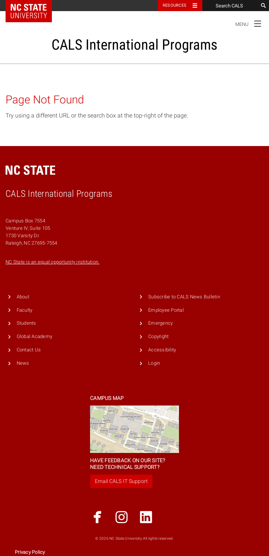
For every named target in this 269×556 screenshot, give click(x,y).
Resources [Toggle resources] (174, 5)
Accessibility (162, 350)
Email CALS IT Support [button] (121, 481)
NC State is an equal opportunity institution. (52, 262)
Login (154, 363)
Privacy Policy (30, 552)
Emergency (160, 323)
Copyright (158, 336)
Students (26, 323)
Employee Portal (166, 310)
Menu (250, 23)
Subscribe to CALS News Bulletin (184, 296)
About (23, 296)
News (23, 363)
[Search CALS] (230, 5)
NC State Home (33, 6)
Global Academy (35, 336)
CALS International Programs (134, 44)
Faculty (25, 310)
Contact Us (29, 350)
